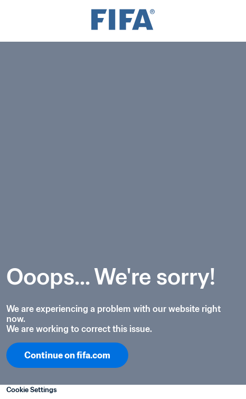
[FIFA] (123, 20)
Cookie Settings (31, 389)
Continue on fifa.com (67, 355)
